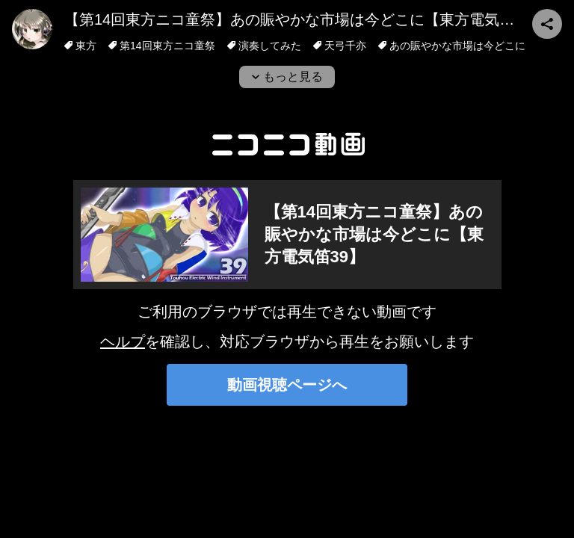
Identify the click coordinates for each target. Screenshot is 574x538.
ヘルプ (122, 341)
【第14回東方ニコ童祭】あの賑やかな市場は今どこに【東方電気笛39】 (305, 19)
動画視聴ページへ (287, 385)
